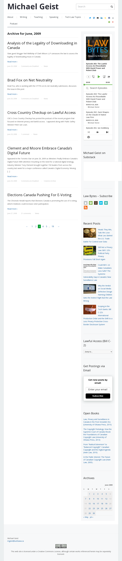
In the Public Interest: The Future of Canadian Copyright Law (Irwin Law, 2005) (97, 460)
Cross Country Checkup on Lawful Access (41, 112)
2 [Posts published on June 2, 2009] (93, 494)
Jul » (91, 517)
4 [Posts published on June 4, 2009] (102, 494)
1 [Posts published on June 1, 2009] (89, 494)
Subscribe (97, 396)
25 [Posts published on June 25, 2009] (102, 508)
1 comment (25, 134)
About (10, 17)
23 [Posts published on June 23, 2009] (94, 508)
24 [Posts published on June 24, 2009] (98, 508)
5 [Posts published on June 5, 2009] (106, 494)
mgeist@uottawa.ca (15, 541)
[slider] (97, 84)
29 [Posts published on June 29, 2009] (90, 513)
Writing (23, 17)
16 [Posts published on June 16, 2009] (94, 503)
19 (53, 226)
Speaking (53, 17)
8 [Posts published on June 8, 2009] (89, 499)
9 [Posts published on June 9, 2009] (93, 499)
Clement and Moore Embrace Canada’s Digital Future (39, 150)
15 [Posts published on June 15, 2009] (90, 503)
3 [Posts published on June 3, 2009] (97, 494)
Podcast (13, 23)
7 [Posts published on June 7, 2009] (85, 499)
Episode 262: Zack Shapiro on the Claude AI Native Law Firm (97, 114)
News (46, 66)
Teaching (38, 17)
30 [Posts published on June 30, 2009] (94, 513)
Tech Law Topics (73, 17)
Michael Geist (33, 6)
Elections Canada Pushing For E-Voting (39, 194)
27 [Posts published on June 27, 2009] (110, 508)
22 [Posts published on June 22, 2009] (90, 508)
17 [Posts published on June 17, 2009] (98, 503)
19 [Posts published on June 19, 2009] (106, 503)
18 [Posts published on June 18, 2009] (102, 503)
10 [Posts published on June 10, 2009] (98, 499)
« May (85, 517)
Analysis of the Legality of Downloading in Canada (42, 45)
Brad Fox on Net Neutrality (29, 80)
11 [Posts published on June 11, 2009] (102, 499)
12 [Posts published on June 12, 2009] (106, 499)
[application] (97, 59)
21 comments (26, 213)
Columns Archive (50, 181)
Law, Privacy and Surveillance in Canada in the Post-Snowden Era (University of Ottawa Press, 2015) (97, 422)
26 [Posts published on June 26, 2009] (106, 508)
